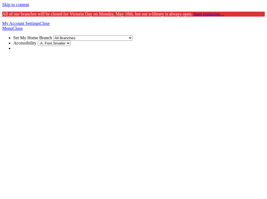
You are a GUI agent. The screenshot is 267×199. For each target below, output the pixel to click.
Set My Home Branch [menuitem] (73, 37)
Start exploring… (208, 14)
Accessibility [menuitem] (42, 43)
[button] (13, 23)
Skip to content (15, 4)
